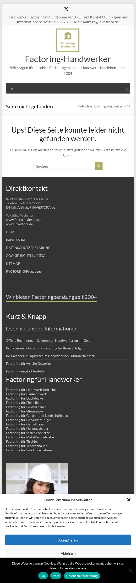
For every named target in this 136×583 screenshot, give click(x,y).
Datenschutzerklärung (82, 576)
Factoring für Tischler (22, 441)
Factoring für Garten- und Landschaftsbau (37, 415)
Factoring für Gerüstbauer (25, 424)
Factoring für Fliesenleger (25, 411)
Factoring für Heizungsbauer (27, 428)
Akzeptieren (68, 540)
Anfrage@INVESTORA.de (36, 207)
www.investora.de (19, 224)
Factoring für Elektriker (23, 402)
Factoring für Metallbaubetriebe (30, 437)
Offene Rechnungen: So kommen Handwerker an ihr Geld (48, 340)
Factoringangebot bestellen (26, 371)
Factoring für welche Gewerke (28, 363)
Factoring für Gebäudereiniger (28, 420)
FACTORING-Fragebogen (25, 271)
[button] (128, 499)
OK (43, 576)
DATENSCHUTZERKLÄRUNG (28, 248)
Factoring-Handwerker (68, 58)
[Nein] (130, 570)
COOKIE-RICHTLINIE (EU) (25, 255)
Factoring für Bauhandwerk (26, 394)
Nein (56, 576)
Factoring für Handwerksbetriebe (31, 390)
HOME (11, 232)
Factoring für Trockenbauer (26, 446)
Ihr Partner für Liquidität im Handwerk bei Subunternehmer (50, 356)
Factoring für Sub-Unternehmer (29, 450)
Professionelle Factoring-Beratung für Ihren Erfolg (43, 348)
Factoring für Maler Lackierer (28, 433)
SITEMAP (13, 263)
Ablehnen (68, 553)
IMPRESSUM (15, 240)
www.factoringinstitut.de (24, 220)
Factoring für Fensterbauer (26, 407)
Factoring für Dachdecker (25, 398)
